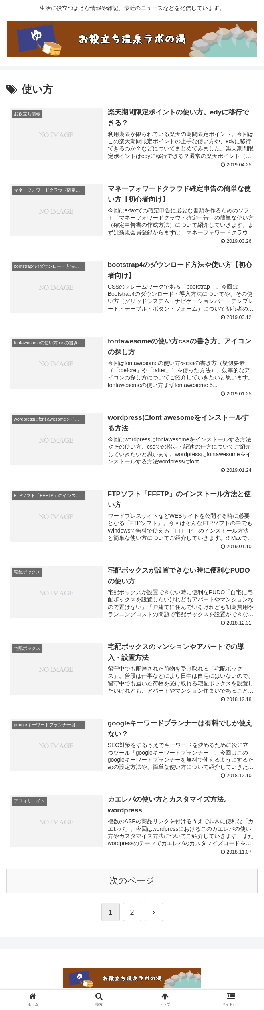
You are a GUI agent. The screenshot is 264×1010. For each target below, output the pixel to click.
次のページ (132, 881)
